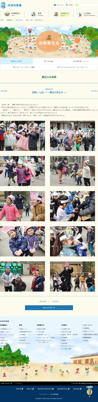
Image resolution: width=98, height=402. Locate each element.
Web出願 (64, 343)
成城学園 (20, 389)
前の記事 (4, 91)
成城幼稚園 (77, 389)
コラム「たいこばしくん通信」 (47, 337)
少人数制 (22, 334)
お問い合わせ (59, 5)
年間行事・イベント (43, 334)
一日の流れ (41, 332)
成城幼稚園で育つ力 (26, 332)
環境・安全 (4, 343)
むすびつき (23, 337)
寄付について (89, 331)
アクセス (19, 383)
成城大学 (30, 389)
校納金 (64, 340)
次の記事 (94, 91)
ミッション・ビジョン (7, 334)
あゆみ (3, 337)
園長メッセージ (5, 332)
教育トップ (23, 329)
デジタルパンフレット (68, 346)
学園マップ (4, 340)
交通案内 (69, 5)
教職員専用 (87, 337)
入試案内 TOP (66, 329)
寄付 (77, 5)
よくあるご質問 (66, 349)
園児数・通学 (5, 346)
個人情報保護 (54, 394)
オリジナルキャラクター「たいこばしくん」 (45, 341)
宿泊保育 (22, 340)
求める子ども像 (66, 332)
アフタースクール (25, 343)
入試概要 (64, 337)
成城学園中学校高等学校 (45, 389)
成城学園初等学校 (63, 389)
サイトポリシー (44, 394)
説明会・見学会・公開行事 (70, 334)
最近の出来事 (19, 20)
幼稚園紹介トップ (6, 329)
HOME (2, 20)
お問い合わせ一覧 (6, 383)
